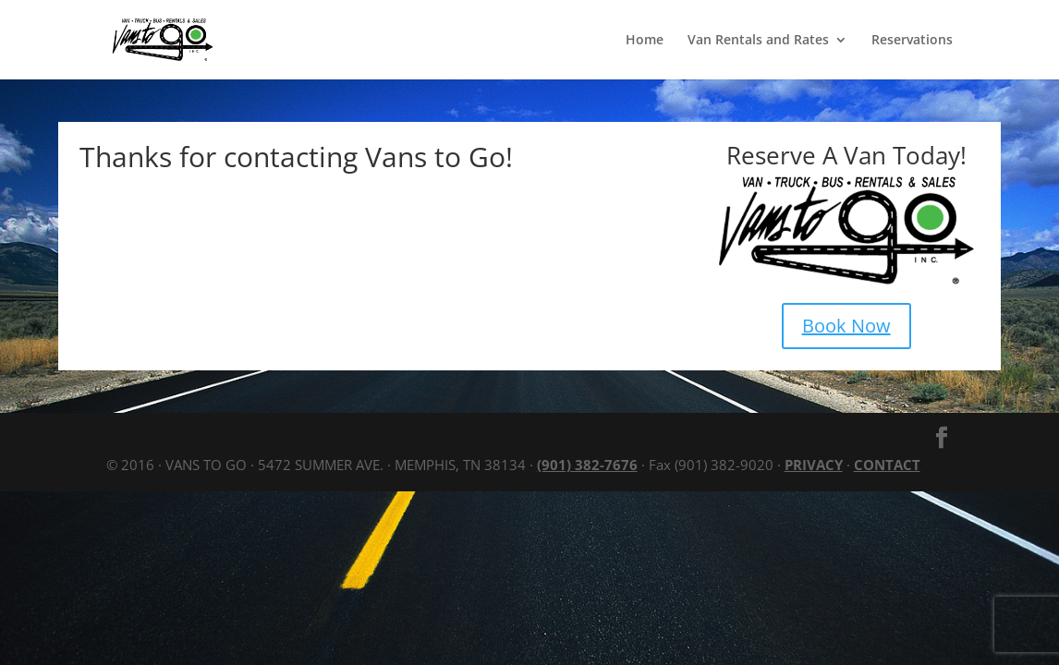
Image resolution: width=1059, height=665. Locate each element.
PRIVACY (814, 464)
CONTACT (887, 464)
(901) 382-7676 (587, 464)
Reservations (912, 40)
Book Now (846, 325)
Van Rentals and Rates (758, 40)
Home (644, 40)
